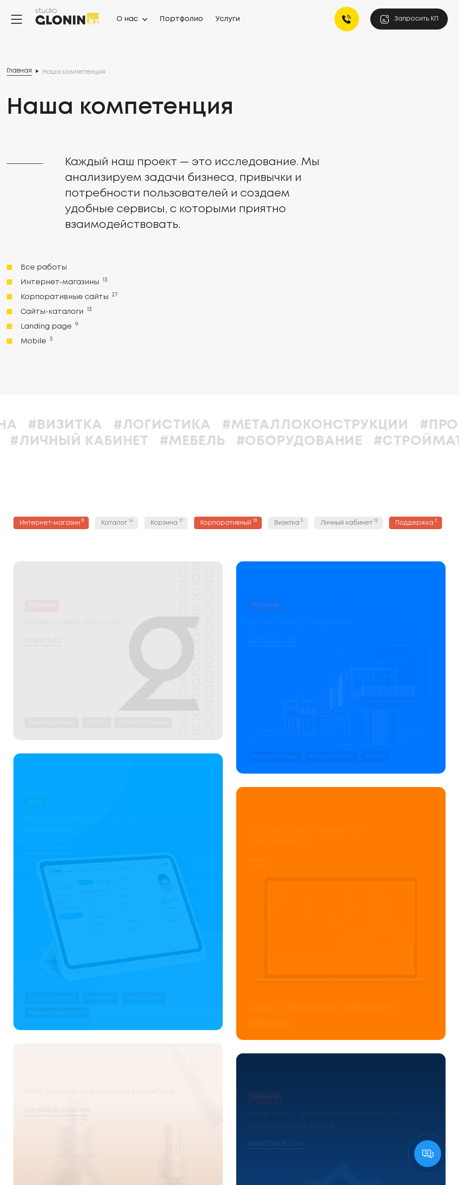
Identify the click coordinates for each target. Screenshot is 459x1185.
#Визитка (177, 425)
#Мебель (304, 441)
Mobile (36, 341)
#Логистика (274, 425)
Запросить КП (409, 19)
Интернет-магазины (63, 282)
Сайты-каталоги (55, 311)
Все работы (44, 267)
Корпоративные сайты (68, 296)
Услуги (228, 19)
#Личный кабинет (191, 441)
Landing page (49, 326)
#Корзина (91, 425)
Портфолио (181, 19)
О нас (127, 19)
